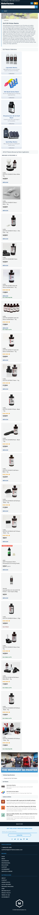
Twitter (15, 839)
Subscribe (19, 835)
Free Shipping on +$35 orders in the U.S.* (10, 0)
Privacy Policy (6, 893)
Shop (3, 856)
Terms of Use (6, 895)
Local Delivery (6, 884)
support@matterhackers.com (12, 849)
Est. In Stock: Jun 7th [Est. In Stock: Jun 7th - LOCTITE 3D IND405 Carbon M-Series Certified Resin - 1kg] (7, 329)
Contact (4, 880)
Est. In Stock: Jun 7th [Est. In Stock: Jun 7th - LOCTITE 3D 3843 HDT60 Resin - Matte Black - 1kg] (7, 687)
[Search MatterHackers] (36, 6)
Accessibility (6, 897)
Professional (6, 863)
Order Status (6, 882)
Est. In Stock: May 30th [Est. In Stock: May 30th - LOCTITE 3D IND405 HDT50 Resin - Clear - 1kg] (7, 748)
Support (4, 867)
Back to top (19, 824)
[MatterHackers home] (7, 4)
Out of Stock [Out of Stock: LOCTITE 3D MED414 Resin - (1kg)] (6, 626)
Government (6, 869)
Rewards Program (7, 886)
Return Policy (6, 890)
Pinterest (24, 839)
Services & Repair (7, 871)
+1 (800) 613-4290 (7, 847)
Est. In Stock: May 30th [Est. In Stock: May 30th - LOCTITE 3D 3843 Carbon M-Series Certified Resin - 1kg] (7, 297)
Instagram (18, 839)
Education (5, 865)
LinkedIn (21, 839)
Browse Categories (9, 155)
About (4, 878)
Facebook (12, 839)
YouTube (27, 839)
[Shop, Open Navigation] (4, 11)
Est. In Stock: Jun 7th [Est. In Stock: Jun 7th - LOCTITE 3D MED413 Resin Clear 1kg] (7, 657)
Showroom (5, 860)
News (3, 858)
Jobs (3, 888)
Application (6, 20)
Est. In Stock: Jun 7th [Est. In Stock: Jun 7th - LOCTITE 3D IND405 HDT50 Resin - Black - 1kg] (7, 718)
